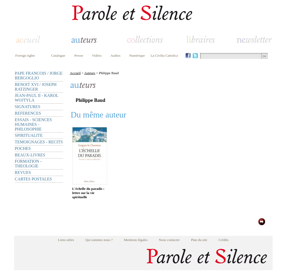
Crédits (224, 240)
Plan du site (199, 240)
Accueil (75, 73)
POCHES (23, 148)
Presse (78, 55)
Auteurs (89, 73)
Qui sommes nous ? (99, 240)
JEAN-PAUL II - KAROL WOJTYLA (36, 97)
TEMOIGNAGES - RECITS (39, 142)
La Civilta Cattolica (164, 55)
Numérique (137, 55)
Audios (115, 55)
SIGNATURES (27, 106)
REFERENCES (28, 113)
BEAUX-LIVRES (30, 155)
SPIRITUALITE (29, 135)
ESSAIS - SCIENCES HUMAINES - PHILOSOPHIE (33, 124)
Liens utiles (66, 240)
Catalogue (58, 55)
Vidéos (97, 55)
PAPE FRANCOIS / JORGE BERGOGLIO (39, 75)
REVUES (23, 172)
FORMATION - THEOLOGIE (28, 163)
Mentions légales (136, 240)
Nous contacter (169, 240)
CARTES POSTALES (33, 179)
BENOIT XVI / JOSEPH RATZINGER (36, 86)
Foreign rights (25, 55)
